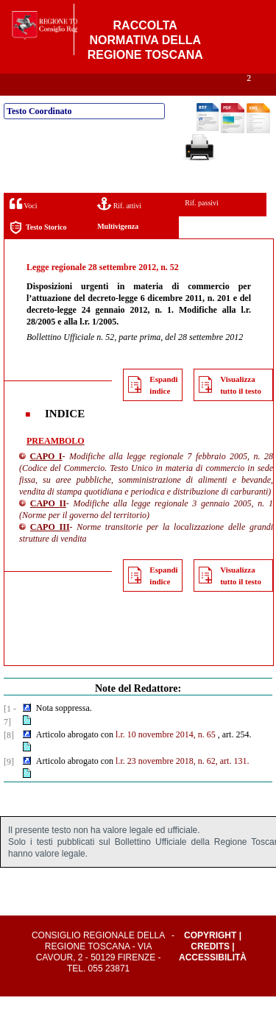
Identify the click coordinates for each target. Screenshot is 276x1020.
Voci (23, 227)
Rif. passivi (202, 226)
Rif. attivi (119, 227)
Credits (210, 970)
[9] (9, 785)
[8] (9, 759)
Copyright (210, 959)
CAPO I (45, 480)
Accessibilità (213, 981)
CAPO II (48, 527)
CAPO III (50, 550)
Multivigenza (117, 250)
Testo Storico (38, 251)
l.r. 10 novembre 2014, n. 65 (166, 758)
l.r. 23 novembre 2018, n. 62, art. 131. (182, 784)
